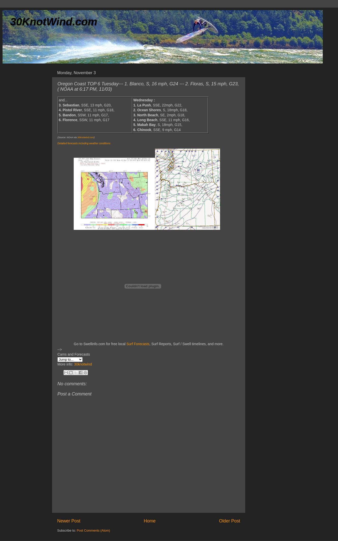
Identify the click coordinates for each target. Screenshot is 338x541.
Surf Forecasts (138, 344)
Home (150, 520)
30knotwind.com (85, 137)
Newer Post (68, 520)
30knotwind (83, 364)
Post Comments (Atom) (93, 530)
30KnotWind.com (53, 22)
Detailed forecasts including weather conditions (83, 143)
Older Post (229, 520)
